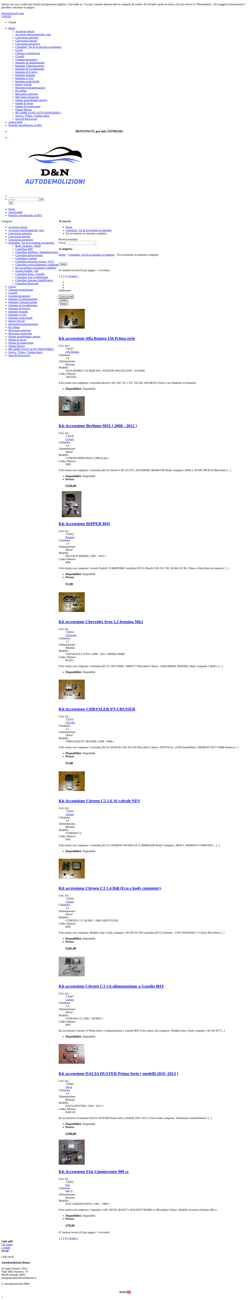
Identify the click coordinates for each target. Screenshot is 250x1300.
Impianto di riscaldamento (29, 68)
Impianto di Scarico (26, 72)
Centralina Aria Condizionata (31, 277)
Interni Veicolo (23, 84)
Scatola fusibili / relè (26, 270)
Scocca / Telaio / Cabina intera (32, 115)
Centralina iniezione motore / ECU (34, 261)
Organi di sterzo (24, 103)
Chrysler (70, 722)
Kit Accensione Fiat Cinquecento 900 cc (94, 1171)
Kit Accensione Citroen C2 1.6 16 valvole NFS (99, 800)
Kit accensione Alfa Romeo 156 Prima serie (97, 338)
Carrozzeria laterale (26, 40)
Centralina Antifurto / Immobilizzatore (36, 252)
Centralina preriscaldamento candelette (37, 264)
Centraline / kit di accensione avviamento (38, 47)
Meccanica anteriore (26, 93)
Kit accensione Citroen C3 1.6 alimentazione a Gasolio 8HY (111, 986)
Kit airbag (20, 90)
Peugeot (70, 537)
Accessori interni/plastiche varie (33, 34)
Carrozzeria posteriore (27, 43)
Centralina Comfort (26, 258)
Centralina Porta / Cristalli (29, 274)
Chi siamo (7, 1244)
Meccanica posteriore (27, 97)
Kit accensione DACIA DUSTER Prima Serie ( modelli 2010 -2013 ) (118, 1073)
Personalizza (8, 13)
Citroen (70, 439)
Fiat (68, 1185)
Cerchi (19, 50)
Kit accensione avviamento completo (35, 267)
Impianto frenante (25, 75)
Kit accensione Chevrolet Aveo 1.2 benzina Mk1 (101, 621)
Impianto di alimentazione (29, 62)
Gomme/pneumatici (26, 59)
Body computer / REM (28, 245)
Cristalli (19, 56)
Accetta (19, 13)
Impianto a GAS (24, 78)
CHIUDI (6, 16)
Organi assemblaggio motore (31, 100)
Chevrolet (71, 635)
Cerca (62, 242)
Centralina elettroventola (29, 255)
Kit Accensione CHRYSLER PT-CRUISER (97, 709)
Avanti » (73, 276)
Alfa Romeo (72, 351)
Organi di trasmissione (27, 106)
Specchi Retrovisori (26, 118)
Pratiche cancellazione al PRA (25, 125)
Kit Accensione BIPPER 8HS (84, 523)
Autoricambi (15, 122)
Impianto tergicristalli (27, 81)
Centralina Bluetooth (27, 283)
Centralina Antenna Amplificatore (34, 280)
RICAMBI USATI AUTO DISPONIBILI (38, 112)
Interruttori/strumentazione (30, 87)
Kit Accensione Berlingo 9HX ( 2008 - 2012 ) (98, 425)
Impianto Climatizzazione (29, 65)
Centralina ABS (24, 249)
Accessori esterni (24, 31)
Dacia (69, 1087)
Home (11, 28)
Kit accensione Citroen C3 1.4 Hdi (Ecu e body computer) (110, 888)
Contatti (5, 1247)
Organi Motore (23, 109)
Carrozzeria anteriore (27, 37)
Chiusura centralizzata (27, 53)
